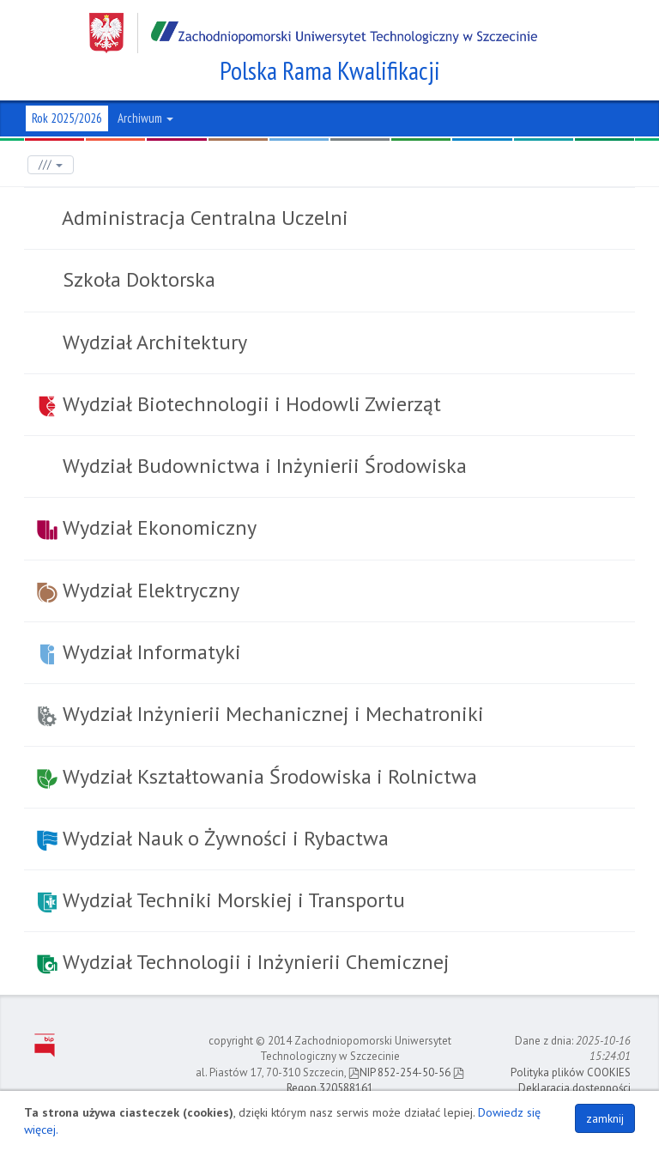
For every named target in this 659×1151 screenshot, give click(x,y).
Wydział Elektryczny (138, 590)
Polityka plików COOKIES (571, 1072)
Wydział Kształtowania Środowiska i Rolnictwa (257, 776)
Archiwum (145, 118)
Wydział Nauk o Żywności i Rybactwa (213, 838)
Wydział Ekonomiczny (147, 527)
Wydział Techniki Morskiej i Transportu (221, 900)
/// (51, 164)
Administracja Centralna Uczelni (202, 217)
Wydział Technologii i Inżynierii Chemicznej (243, 961)
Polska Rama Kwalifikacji (330, 70)
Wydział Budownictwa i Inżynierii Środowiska (262, 465)
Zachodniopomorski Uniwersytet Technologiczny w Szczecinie (313, 33)
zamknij (605, 1118)
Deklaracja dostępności (574, 1088)
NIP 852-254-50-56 (399, 1072)
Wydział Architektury (152, 342)
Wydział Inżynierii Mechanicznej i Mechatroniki (260, 713)
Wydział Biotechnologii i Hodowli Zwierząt (239, 404)
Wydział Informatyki (139, 652)
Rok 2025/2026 (67, 118)
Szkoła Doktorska (136, 279)
